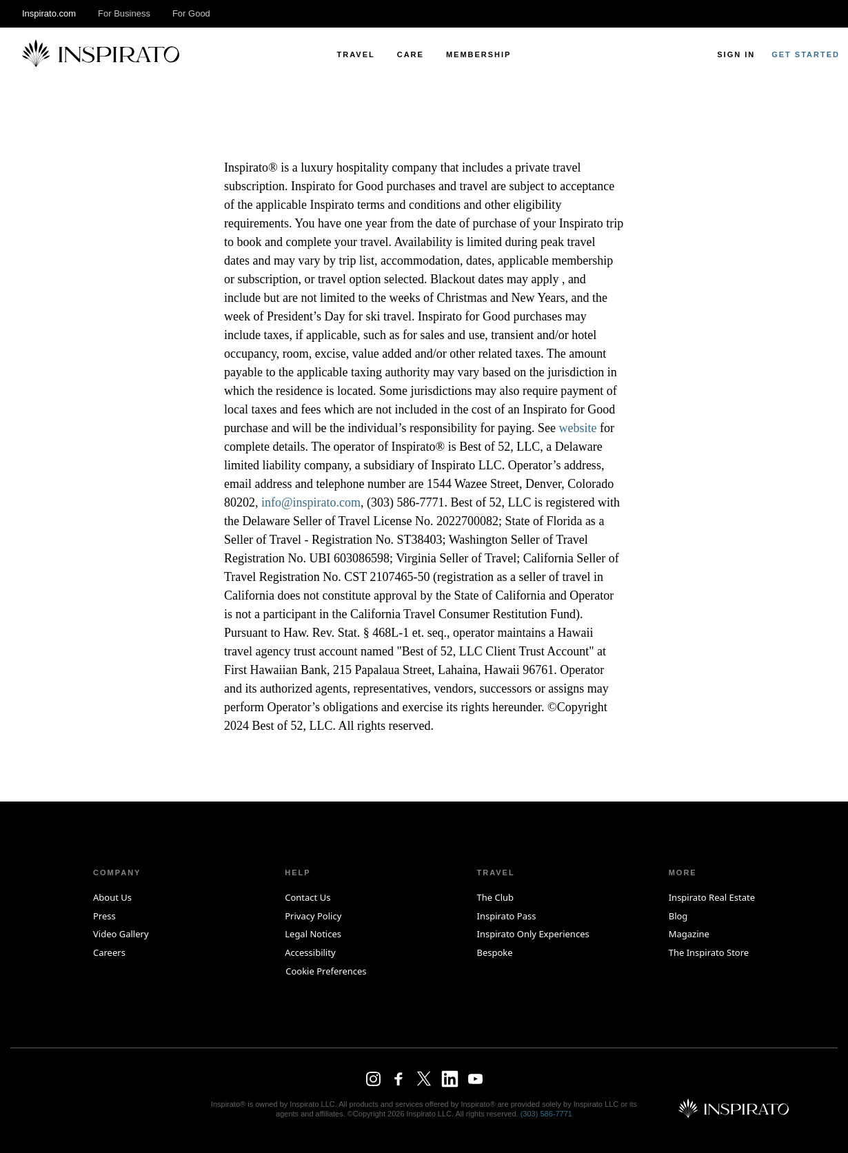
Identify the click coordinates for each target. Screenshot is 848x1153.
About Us (112, 897)
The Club (495, 897)
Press (104, 916)
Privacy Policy (313, 916)
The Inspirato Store (709, 952)
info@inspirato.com (311, 502)
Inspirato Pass (506, 916)
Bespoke (494, 952)
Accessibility (310, 952)
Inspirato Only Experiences (532, 934)
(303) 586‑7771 (546, 1114)
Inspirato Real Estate (712, 897)
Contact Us (307, 897)
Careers (109, 952)
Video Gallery (121, 934)
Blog (678, 916)
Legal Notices (313, 934)
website (577, 428)
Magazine (689, 934)
